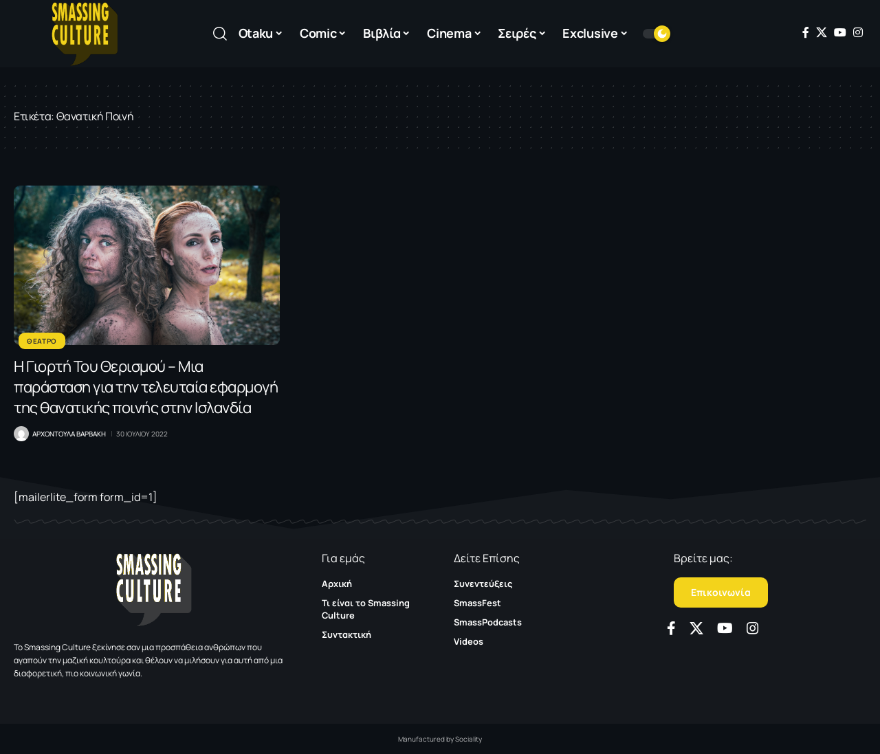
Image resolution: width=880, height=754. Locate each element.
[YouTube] (840, 32)
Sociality (468, 739)
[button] (220, 33)
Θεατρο (42, 341)
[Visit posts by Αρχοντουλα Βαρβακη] (21, 433)
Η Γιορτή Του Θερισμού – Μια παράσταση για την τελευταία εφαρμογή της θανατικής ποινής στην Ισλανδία (146, 387)
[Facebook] (806, 32)
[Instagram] (858, 32)
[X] (821, 32)
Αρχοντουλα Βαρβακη (69, 434)
